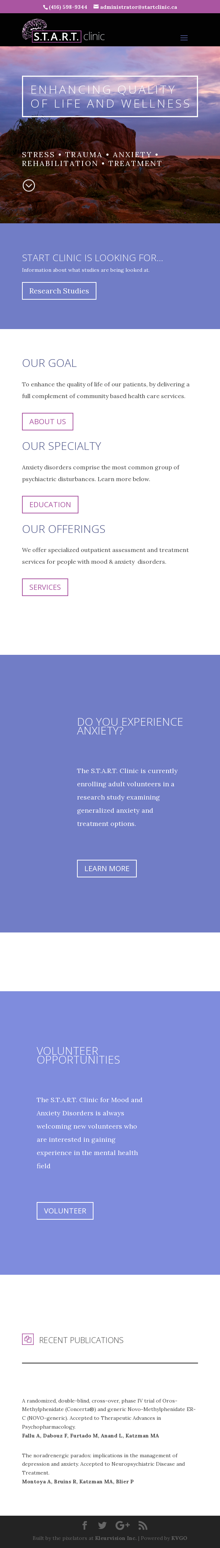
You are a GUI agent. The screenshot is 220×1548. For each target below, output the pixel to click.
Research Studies (59, 290)
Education (50, 504)
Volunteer (65, 1211)
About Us (47, 421)
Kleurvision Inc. (116, 1538)
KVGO (179, 1538)
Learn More (106, 868)
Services (45, 587)
